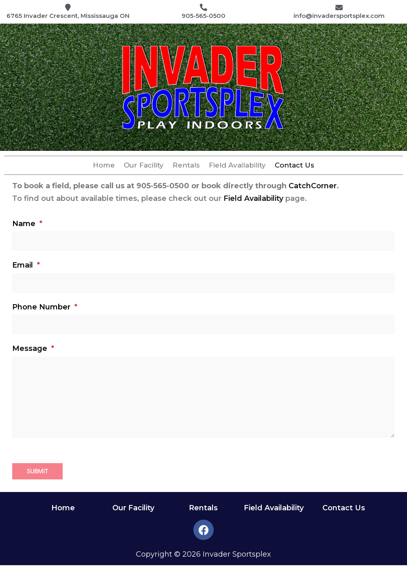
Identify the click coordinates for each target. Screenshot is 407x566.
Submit (37, 472)
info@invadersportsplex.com (339, 16)
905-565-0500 (203, 16)
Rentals (203, 508)
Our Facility (133, 508)
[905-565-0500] (203, 8)
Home (63, 508)
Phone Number (44, 307)
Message (33, 349)
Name (27, 224)
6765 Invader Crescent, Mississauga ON (68, 16)
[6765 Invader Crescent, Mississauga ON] (68, 8)
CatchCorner (313, 186)
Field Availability (253, 199)
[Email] (203, 284)
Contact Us (343, 508)
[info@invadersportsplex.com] (339, 8)
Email (26, 265)
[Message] (203, 398)
